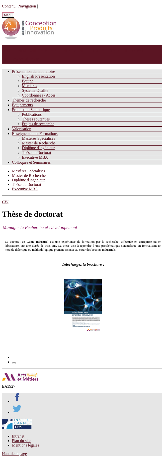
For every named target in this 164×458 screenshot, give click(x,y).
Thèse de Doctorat (36, 152)
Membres (29, 86)
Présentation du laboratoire (33, 71)
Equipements (22, 105)
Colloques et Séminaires (31, 162)
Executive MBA (35, 157)
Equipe (27, 81)
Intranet (18, 436)
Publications (32, 114)
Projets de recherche (38, 124)
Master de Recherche (39, 143)
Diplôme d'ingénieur (38, 148)
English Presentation (38, 76)
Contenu (8, 6)
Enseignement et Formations (35, 133)
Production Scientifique (31, 110)
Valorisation (21, 129)
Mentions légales (25, 445)
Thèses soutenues (36, 119)
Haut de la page (14, 454)
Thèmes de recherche (29, 100)
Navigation (27, 6)
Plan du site (21, 441)
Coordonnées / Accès (39, 95)
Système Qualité (35, 90)
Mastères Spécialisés (38, 138)
